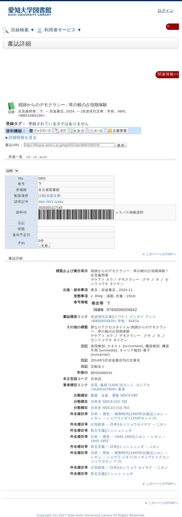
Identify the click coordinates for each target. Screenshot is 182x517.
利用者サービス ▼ (59, 30)
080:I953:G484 (51, 202)
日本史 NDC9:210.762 (109, 401)
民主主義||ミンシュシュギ (111, 430)
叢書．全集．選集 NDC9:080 (114, 395)
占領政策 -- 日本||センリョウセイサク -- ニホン (129, 424)
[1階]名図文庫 (49, 196)
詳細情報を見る (23, 137)
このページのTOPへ (161, 254)
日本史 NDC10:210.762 (110, 408)
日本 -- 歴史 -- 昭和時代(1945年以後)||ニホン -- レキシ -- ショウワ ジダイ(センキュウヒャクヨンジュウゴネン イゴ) (130, 457)
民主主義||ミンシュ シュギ (112, 473)
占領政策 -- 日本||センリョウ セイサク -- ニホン (129, 467)
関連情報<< (168, 74)
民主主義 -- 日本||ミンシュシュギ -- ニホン (125, 446)
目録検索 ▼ (18, 30)
